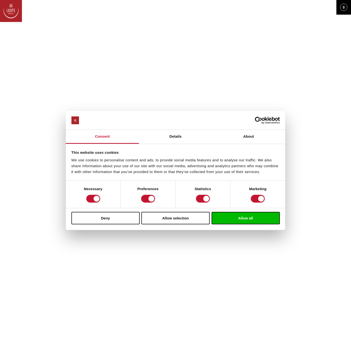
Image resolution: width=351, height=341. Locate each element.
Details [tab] (175, 136)
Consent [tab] (102, 136)
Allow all (245, 218)
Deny (105, 218)
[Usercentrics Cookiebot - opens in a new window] (258, 120)
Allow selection (175, 218)
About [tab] (248, 136)
